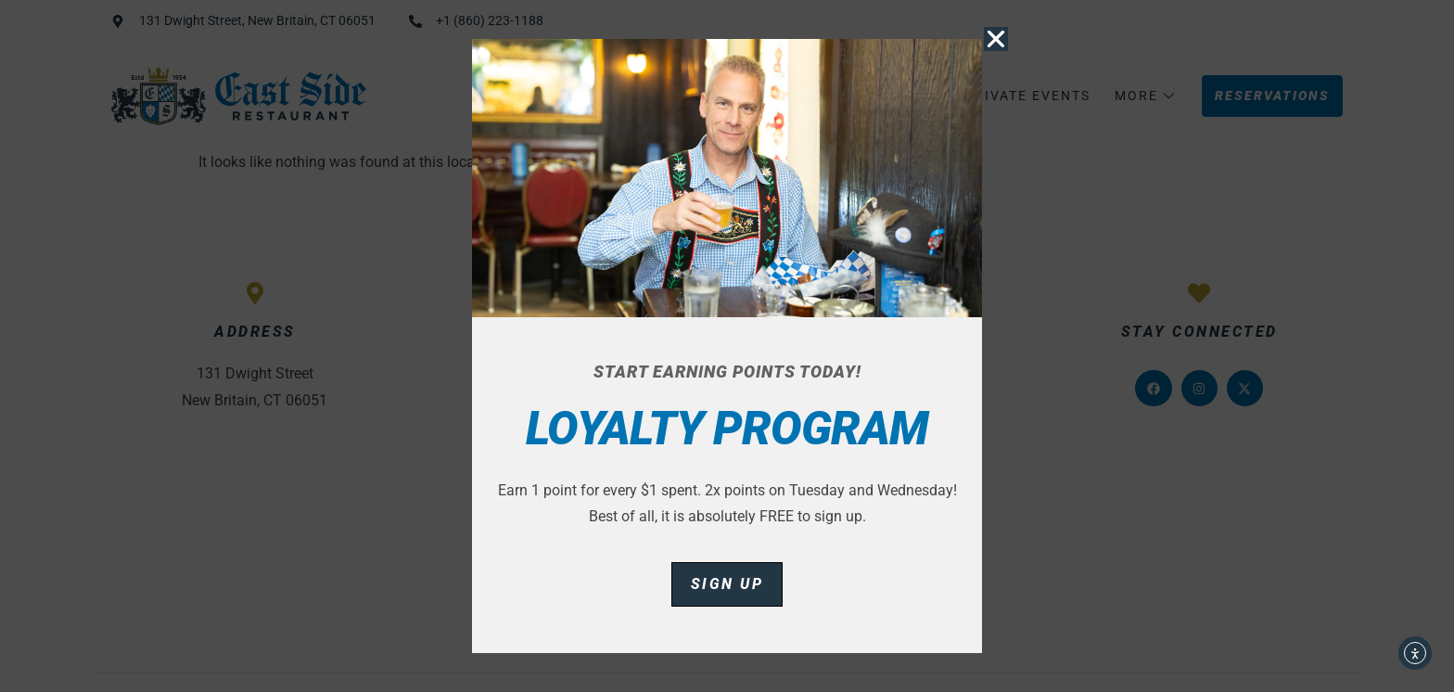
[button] (996, 39)
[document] (727, 346)
